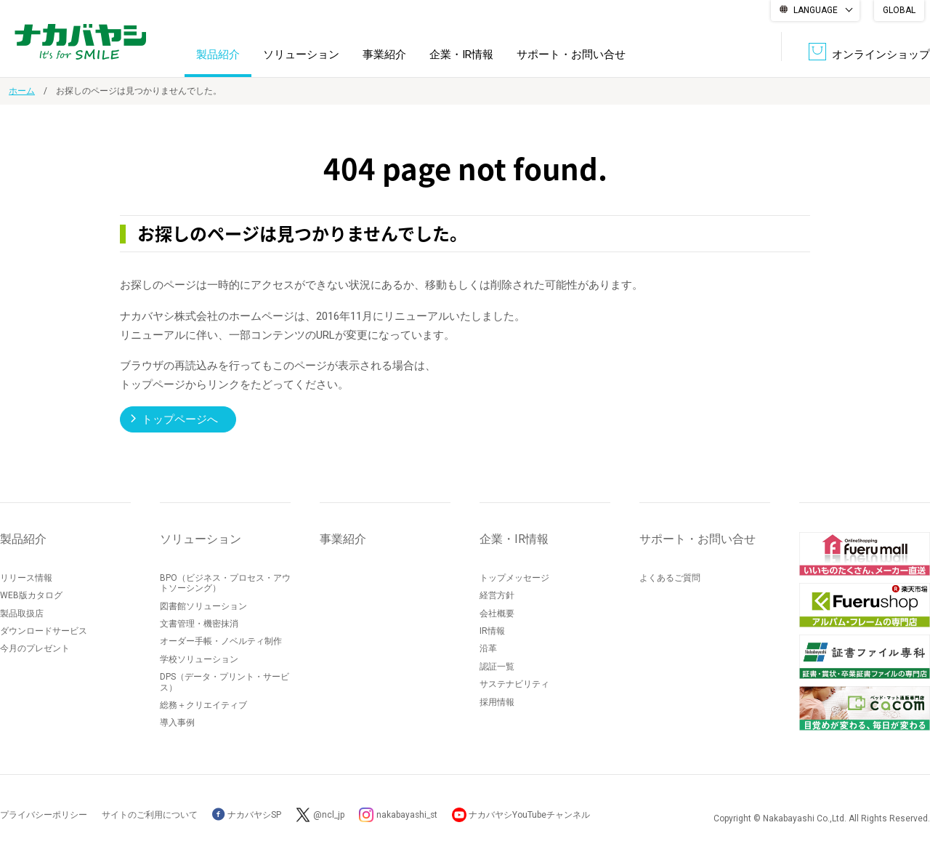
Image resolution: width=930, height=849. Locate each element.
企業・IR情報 (461, 53)
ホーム (22, 91)
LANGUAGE (815, 10)
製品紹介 (218, 53)
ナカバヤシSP (246, 814)
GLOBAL (899, 10)
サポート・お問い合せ (571, 53)
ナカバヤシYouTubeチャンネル (531, 814)
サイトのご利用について (150, 814)
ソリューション (301, 53)
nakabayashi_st (407, 814)
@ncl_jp (328, 814)
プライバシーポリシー (43, 814)
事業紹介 (384, 53)
